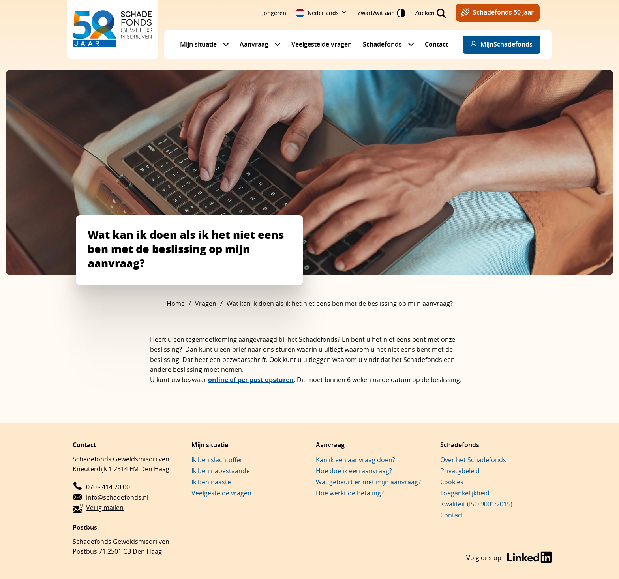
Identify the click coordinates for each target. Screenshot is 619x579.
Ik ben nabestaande (220, 471)
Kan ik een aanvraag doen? (355, 459)
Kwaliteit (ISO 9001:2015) (476, 504)
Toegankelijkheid (465, 493)
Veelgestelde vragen (321, 44)
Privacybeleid (460, 471)
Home (176, 303)
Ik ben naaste (211, 482)
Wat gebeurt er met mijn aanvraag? (368, 482)
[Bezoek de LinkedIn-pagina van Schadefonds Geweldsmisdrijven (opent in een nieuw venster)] (509, 558)
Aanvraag (254, 44)
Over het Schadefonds (473, 459)
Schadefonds (382, 44)
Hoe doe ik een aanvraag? (354, 471)
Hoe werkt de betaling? (350, 493)
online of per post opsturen (251, 379)
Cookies (451, 482)
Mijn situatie (198, 44)
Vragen (205, 303)
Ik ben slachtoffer (217, 459)
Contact (436, 44)
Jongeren (274, 13)
